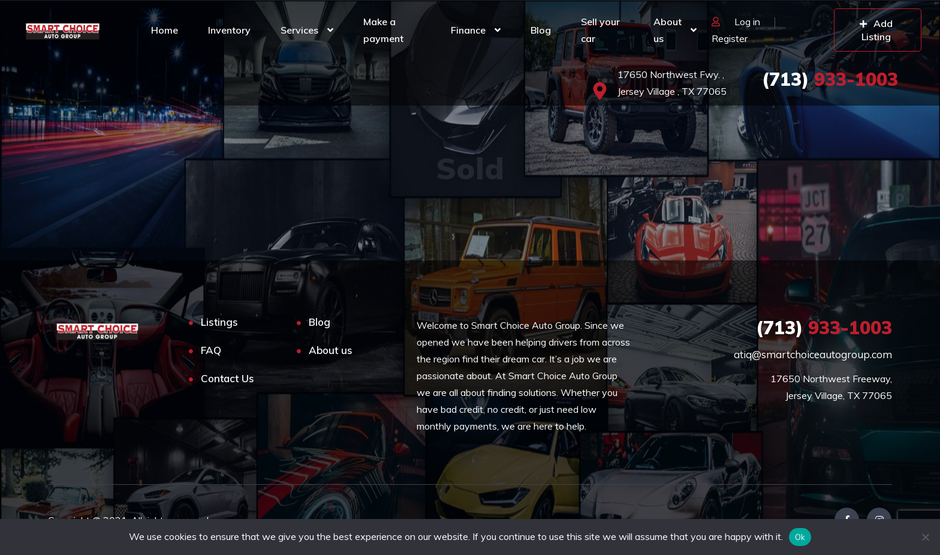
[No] (925, 537)
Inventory (229, 30)
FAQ (211, 350)
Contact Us (227, 378)
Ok (800, 537)
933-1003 (830, 79)
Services (299, 30)
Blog (541, 30)
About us (667, 30)
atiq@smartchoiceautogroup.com (813, 354)
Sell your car (600, 30)
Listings (219, 322)
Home (164, 30)
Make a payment (383, 30)
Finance (468, 30)
